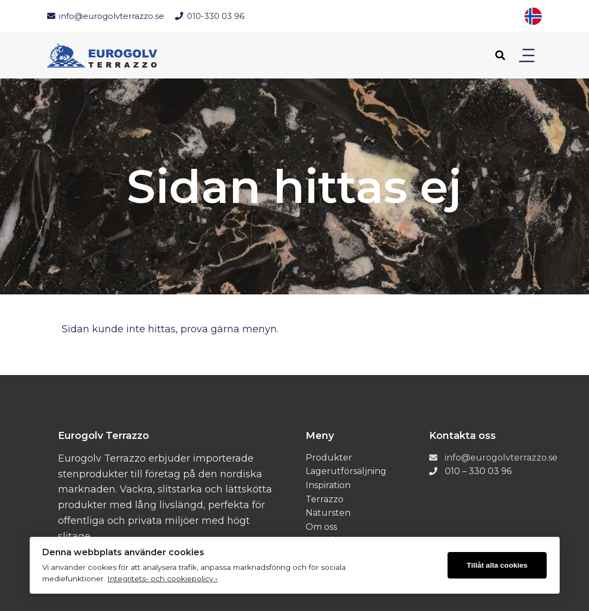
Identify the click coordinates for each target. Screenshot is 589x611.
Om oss (321, 527)
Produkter (329, 457)
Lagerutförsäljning (346, 471)
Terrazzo (325, 499)
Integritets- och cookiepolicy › (162, 578)
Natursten (328, 513)
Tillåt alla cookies (497, 565)
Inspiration (328, 485)
